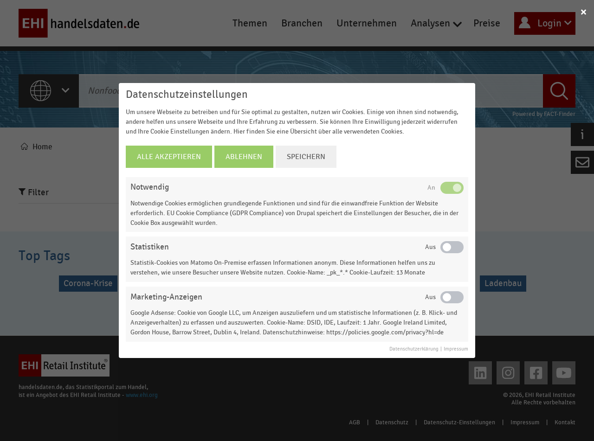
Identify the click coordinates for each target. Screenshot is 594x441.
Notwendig (149, 187)
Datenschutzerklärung (414, 349)
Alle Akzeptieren (169, 157)
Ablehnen (244, 157)
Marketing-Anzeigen (166, 297)
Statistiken (149, 247)
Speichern (306, 157)
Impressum (456, 349)
